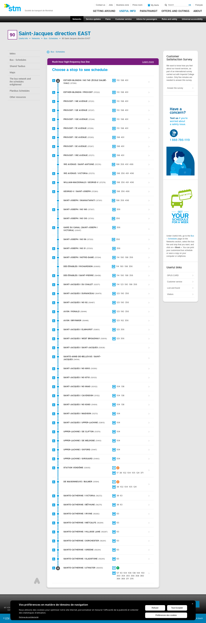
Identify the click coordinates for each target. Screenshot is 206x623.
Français (199, 5)
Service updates (93, 19)
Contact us (100, 5)
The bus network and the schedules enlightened (20, 81)
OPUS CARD (173, 275)
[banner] (28, 8)
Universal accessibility (192, 19)
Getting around (104, 11)
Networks (76, 19)
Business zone (122, 5)
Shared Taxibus (17, 66)
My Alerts (153, 5)
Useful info (127, 11)
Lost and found (173, 288)
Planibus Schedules (20, 91)
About (197, 11)
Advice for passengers (146, 19)
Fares (108, 19)
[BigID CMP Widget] (103, 611)
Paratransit (148, 11)
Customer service (123, 19)
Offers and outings (175, 11)
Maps (12, 72)
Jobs (111, 5)
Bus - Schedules (51, 38)
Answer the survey (175, 88)
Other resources (18, 97)
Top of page (37, 581)
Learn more (148, 62)
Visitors (170, 294)
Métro (12, 53)
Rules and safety (169, 19)
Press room (137, 5)
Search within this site (166, 5)
